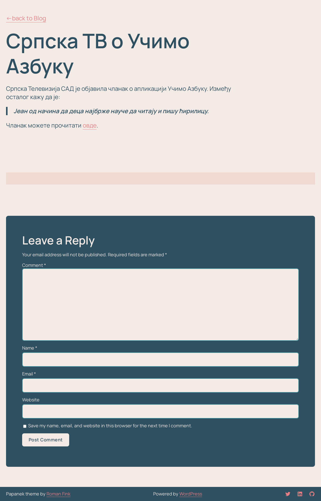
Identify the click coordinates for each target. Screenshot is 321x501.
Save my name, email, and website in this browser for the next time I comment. (110, 426)
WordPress (190, 494)
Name (29, 348)
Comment (34, 265)
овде (90, 125)
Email (29, 374)
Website (30, 400)
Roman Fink (58, 494)
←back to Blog (26, 18)
